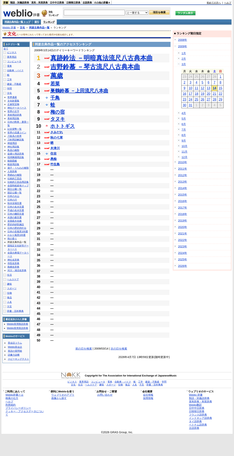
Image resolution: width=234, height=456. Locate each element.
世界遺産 (12, 97)
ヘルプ (227, 2)
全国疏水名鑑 (14, 221)
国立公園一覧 (14, 189)
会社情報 (148, 394)
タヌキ (57, 119)
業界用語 (12, 57)
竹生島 (55, 164)
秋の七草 (56, 137)
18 (196, 93)
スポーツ (12, 288)
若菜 (55, 83)
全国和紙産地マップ (18, 185)
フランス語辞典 (198, 414)
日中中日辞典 (57, 2)
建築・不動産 (14, 84)
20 (208, 93)
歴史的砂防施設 (15, 224)
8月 (184, 135)
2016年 (182, 201)
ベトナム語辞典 (198, 424)
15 (220, 88)
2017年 (182, 207)
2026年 (182, 265)
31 (190, 105)
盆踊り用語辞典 (15, 153)
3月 (184, 64)
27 (208, 99)
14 (214, 88)
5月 (184, 118)
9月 (184, 140)
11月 (184, 151)
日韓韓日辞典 (73, 2)
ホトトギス (62, 126)
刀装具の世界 (14, 136)
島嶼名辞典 (13, 267)
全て (6, 49)
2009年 (182, 46)
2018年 (182, 214)
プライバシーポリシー (18, 408)
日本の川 (12, 199)
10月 (184, 146)
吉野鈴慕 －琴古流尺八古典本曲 (95, 66)
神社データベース (16, 107)
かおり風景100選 (16, 235)
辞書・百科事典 (15, 311)
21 (214, 93)
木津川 (55, 148)
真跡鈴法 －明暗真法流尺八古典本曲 (101, 57)
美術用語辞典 (14, 115)
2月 (184, 58)
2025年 (182, 259)
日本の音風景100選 (17, 231)
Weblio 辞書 (9, 27)
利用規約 (11, 404)
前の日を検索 (83, 348)
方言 (9, 306)
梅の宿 (57, 111)
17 (190, 93)
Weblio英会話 (15, 347)
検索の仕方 (12, 398)
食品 (9, 297)
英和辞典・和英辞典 (200, 401)
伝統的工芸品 (14, 178)
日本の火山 (13, 196)
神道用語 (12, 143)
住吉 (53, 153)
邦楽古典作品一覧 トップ (17, 21)
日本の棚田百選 (15, 213)
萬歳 (56, 75)
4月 (184, 113)
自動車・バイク (15, 70)
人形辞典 (12, 171)
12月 (184, 157)
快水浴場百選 (14, 203)
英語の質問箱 (15, 351)
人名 (9, 302)
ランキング (49, 21)
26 (202, 99)
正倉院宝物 (13, 104)
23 (184, 99)
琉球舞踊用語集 (15, 157)
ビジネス (12, 52)
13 (208, 88)
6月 (184, 124)
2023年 (182, 246)
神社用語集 (13, 146)
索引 (36, 21)
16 (184, 93)
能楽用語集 (13, 164)
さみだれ (56, 132)
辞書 (5, 2)
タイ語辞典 (195, 421)
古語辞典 (87, 2)
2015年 (182, 194)
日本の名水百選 (15, 206)
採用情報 (148, 398)
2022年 (182, 240)
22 (220, 93)
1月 (184, 53)
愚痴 (53, 159)
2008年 (182, 39)
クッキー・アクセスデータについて (25, 413)
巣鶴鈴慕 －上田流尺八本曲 (79, 90)
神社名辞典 (13, 259)
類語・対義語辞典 (19, 2)
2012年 (182, 175)
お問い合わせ (105, 394)
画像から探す (59, 398)
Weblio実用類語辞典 (17, 324)
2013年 (182, 181)
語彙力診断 (14, 354)
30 (184, 105)
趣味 (9, 284)
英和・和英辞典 (39, 2)
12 (202, 88)
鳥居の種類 (13, 150)
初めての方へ (214, 2)
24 (190, 99)
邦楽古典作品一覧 (39, 27)
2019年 (182, 220)
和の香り (12, 238)
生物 (9, 293)
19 (202, 93)
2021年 (182, 233)
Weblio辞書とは (14, 394)
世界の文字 (13, 111)
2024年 (182, 253)
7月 (184, 129)
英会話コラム (15, 343)
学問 (9, 88)
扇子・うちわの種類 (18, 168)
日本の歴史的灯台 (16, 228)
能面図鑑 (12, 160)
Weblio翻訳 (195, 404)
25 (196, 99)
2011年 (182, 168)
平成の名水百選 (15, 210)
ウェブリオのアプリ (62, 394)
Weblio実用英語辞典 (17, 328)
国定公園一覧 (14, 192)
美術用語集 (13, 118)
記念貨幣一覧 (14, 129)
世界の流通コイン (16, 132)
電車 (9, 66)
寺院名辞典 (13, 263)
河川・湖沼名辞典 (16, 270)
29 (220, 99)
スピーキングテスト (18, 359)
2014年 (182, 188)
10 (190, 88)
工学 (9, 79)
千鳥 (55, 97)
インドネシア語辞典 (200, 418)
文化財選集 (13, 100)
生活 (9, 275)
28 (214, 99)
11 (196, 88)
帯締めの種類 (14, 175)
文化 (22, 27)
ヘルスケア (13, 279)
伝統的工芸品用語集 (18, 182)
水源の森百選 (14, 217)
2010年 (182, 162)
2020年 (182, 227)
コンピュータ (14, 61)
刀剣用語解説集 (15, 139)
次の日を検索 (119, 348)
